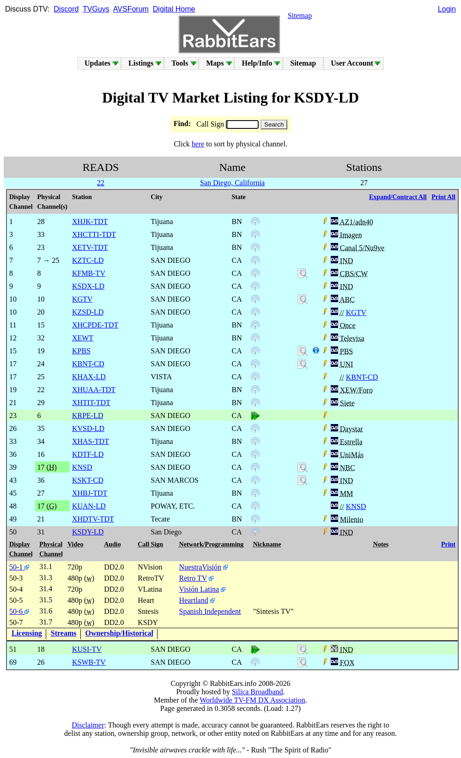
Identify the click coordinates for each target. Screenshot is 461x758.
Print (448, 544)
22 (100, 183)
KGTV (356, 312)
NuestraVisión (200, 567)
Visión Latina (199, 589)
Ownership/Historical (119, 633)
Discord (66, 9)
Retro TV (193, 578)
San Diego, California (232, 183)
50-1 (19, 567)
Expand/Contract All (398, 197)
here (198, 144)
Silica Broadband (257, 692)
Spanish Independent (210, 611)
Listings (140, 63)
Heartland (193, 600)
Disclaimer (88, 725)
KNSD (356, 506)
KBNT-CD (362, 377)
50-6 (19, 611)
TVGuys (96, 9)
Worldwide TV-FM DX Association (252, 700)
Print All (443, 197)
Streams (64, 633)
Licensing (27, 633)
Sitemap (300, 15)
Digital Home (174, 9)
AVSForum (131, 9)
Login (447, 9)
